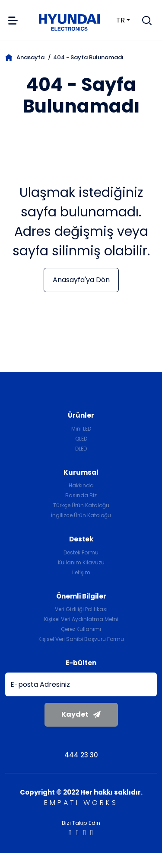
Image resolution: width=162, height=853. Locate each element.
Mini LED (81, 428)
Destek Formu (81, 552)
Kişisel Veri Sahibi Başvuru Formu (81, 639)
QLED (81, 438)
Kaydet (81, 714)
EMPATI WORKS (81, 803)
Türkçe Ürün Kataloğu (81, 505)
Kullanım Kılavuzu (81, 562)
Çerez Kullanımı (81, 629)
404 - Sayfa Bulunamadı (88, 57)
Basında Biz (81, 495)
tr (115, 20)
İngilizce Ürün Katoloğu (81, 515)
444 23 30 (81, 755)
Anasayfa (24, 57)
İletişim (81, 572)
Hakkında (81, 485)
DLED (81, 448)
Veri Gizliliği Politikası (81, 609)
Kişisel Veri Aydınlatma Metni (81, 619)
